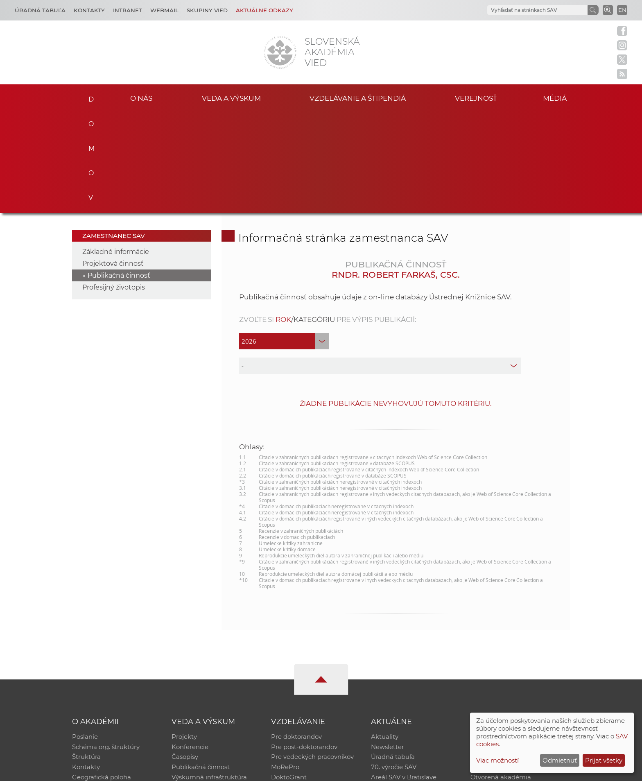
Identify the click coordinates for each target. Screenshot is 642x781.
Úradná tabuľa (393, 657)
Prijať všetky (603, 760)
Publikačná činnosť (119, 174)
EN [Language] (622, 10)
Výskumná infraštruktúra (209, 678)
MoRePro (285, 667)
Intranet (127, 10)
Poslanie (85, 635)
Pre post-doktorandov (304, 646)
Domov (88, 96)
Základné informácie (115, 150)
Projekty (184, 635)
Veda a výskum (231, 97)
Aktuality (384, 635)
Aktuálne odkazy (264, 10)
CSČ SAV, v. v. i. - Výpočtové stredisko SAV (194, 771)
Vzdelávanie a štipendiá (357, 97)
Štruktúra (86, 657)
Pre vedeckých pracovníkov (312, 657)
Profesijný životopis (113, 186)
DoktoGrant (289, 678)
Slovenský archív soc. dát (507, 646)
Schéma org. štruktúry (106, 646)
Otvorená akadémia (500, 678)
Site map (442, 771)
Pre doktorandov (296, 635)
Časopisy (185, 657)
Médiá (557, 97)
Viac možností (497, 760)
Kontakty (89, 10)
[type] (380, 264)
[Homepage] (280, 52)
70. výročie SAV (393, 667)
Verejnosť (476, 97)
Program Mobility (297, 689)
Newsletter (387, 646)
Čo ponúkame (392, 689)
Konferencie (190, 646)
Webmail (164, 10)
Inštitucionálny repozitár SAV (514, 635)
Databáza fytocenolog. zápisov (516, 657)
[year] (284, 239)
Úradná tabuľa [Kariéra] (40, 10)
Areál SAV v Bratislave (403, 678)
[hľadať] (527, 10)
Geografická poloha (101, 678)
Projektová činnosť (113, 162)
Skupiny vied (207, 10)
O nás (141, 97)
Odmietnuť (560, 760)
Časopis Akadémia (498, 667)
